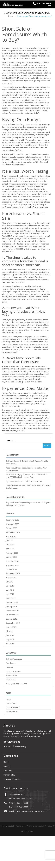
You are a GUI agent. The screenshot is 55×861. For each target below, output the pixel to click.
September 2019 (13, 573)
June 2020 (10, 544)
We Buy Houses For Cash (16, 683)
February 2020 (12, 553)
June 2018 (10, 635)
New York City (20, 746)
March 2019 (10, 598)
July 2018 (9, 631)
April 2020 (10, 548)
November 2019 (12, 565)
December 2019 (12, 561)
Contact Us (8, 770)
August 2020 (11, 536)
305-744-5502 (44, 3)
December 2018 (12, 610)
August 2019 (11, 577)
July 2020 (9, 540)
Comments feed (12, 707)
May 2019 (10, 590)
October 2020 (11, 528)
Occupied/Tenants (13, 671)
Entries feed (11, 703)
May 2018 (10, 639)
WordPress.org (12, 711)
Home (10, 16)
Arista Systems (27, 831)
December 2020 (12, 520)
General (9, 667)
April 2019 (10, 594)
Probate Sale (11, 675)
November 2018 (12, 614)
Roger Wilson (11, 502)
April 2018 (10, 643)
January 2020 (11, 557)
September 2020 (13, 532)
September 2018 (13, 623)
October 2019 (11, 569)
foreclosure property (11, 406)
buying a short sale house (28, 294)
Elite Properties (42, 244)
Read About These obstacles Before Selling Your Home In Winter (26, 469)
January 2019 (11, 606)
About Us (7, 766)
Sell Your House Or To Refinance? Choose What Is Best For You (27, 462)
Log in (8, 699)
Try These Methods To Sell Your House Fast (24, 481)
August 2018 (11, 627)
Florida (8, 746)
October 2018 (11, 619)
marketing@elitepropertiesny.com (31, 811)
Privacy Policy (9, 775)
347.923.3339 (22, 807)
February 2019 (12, 602)
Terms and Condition (12, 779)
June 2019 (10, 586)
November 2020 (12, 524)
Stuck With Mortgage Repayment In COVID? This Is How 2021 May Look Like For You (26, 475)
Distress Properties (14, 659)
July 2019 (9, 582)
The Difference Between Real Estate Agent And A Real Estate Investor (28, 486)
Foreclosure (11, 663)
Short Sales (10, 679)
